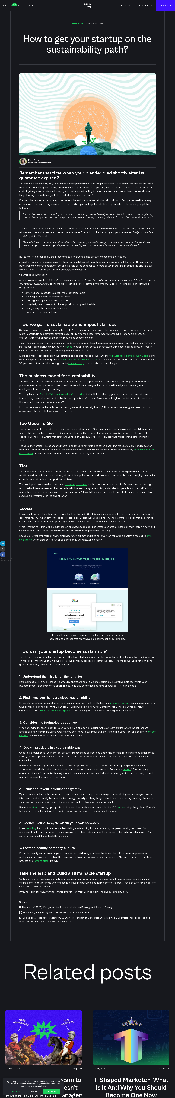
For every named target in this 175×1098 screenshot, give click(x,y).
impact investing (119, 702)
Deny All (33, 1091)
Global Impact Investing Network (57, 710)
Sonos (35, 807)
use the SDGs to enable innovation (78, 359)
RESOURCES (145, 5)
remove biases (41, 860)
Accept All (52, 1091)
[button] (11, 5)
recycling (31, 828)
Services (10, 5)
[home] (87, 5)
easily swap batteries (76, 484)
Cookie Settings (15, 1091)
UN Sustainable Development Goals (128, 355)
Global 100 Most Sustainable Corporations (63, 394)
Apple (121, 807)
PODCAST (126, 5)
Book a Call (165, 5)
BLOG (32, 5)
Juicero (127, 769)
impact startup (76, 363)
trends (68, 346)
